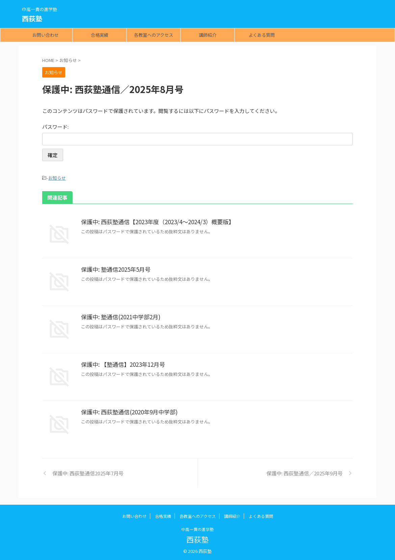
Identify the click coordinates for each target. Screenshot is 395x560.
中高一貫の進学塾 (197, 528)
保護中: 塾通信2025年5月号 (114, 268)
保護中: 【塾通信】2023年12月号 (121, 363)
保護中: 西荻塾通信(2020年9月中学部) (127, 411)
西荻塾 (32, 18)
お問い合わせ (45, 35)
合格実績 (99, 35)
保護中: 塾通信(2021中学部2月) (119, 316)
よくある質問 (261, 35)
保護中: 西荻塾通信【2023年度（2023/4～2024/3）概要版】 (154, 221)
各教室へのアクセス (153, 35)
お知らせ (57, 177)
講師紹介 (207, 35)
